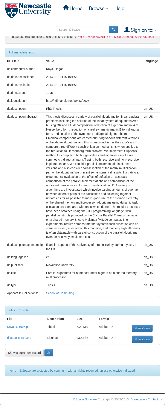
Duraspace (137, 399)
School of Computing (60, 293)
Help (119, 8)
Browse (98, 8)
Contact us (155, 399)
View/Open (142, 328)
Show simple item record (24, 352)
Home (75, 8)
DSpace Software (85, 399)
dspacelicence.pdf (19, 337)
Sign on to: (143, 30)
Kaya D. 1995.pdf (18, 326)
